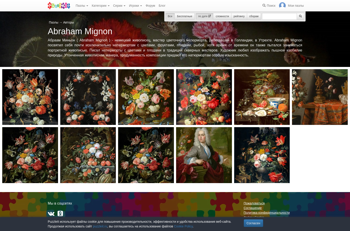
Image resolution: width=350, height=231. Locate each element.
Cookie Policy (183, 226)
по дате (204, 16)
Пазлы (82, 5)
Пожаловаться (254, 203)
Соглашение (253, 208)
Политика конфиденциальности (267, 212)
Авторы (68, 22)
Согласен (253, 223)
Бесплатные (184, 16)
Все (170, 16)
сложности (222, 16)
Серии (119, 5)
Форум (150, 5)
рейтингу (239, 16)
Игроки (135, 5)
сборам (253, 16)
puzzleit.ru (100, 226)
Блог (162, 5)
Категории (101, 5)
